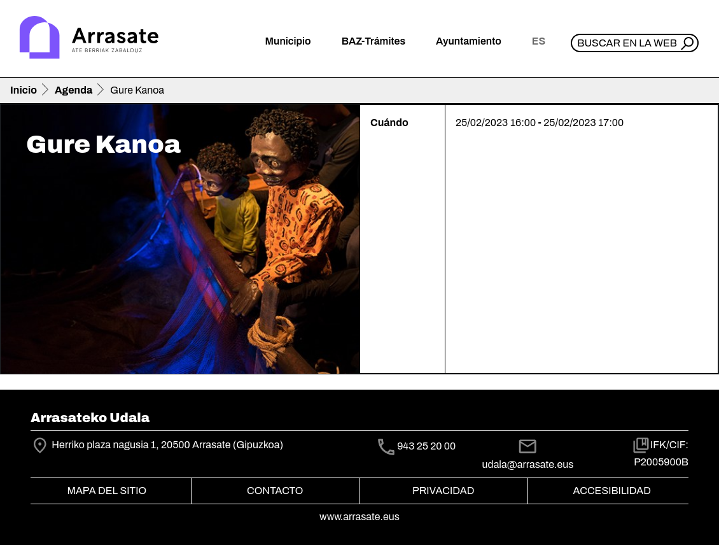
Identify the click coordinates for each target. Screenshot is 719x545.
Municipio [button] (288, 41)
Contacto (275, 490)
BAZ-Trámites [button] (373, 41)
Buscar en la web (627, 43)
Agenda (73, 90)
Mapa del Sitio (106, 490)
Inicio (23, 90)
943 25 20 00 (426, 446)
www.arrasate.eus (359, 516)
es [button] (538, 41)
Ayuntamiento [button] (468, 41)
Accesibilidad (612, 490)
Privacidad (443, 490)
